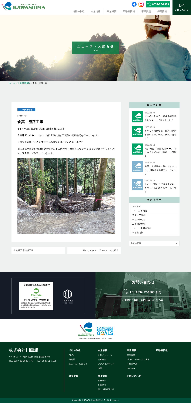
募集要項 (102, 385)
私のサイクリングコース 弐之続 (100, 250)
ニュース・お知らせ (78, 364)
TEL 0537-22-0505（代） (146, 292)
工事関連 (142, 211)
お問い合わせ (134, 376)
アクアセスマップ (106, 364)
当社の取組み (138, 220)
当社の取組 (78, 11)
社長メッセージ (105, 355)
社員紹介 (102, 381)
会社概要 (102, 360)
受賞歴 (72, 360)
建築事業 (131, 355)
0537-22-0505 (160, 4)
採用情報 (162, 11)
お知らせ (136, 206)
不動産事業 (132, 364)
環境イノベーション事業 (138, 360)
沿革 (100, 368)
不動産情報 (129, 11)
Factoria (131, 368)
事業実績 (146, 11)
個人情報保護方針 (106, 389)
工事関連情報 (26, 110)
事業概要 (112, 11)
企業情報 (96, 11)
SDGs (71, 355)
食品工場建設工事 (24, 250)
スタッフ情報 (138, 215)
